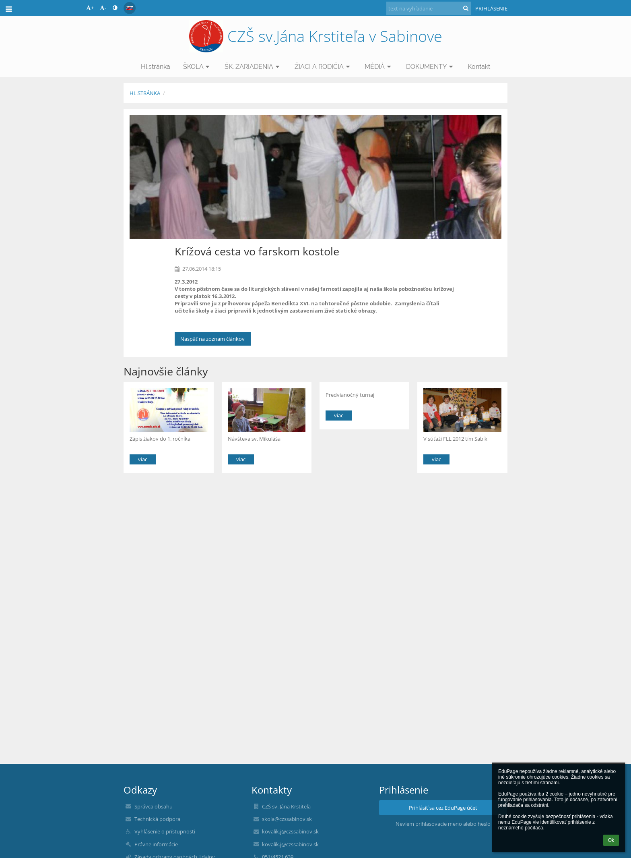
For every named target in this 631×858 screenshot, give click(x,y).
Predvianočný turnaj (350, 394)
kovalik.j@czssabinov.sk (290, 831)
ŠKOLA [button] (197, 66)
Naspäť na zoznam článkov (212, 338)
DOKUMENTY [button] (430, 66)
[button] (130, 8)
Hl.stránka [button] (155, 66)
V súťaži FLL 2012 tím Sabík (455, 438)
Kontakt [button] (479, 66)
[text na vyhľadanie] (428, 8)
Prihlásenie (491, 8)
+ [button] (90, 7)
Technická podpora (157, 819)
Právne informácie (156, 844)
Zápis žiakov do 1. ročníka (160, 438)
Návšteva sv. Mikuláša (254, 438)
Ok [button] (611, 840)
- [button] (103, 7)
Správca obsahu (153, 806)
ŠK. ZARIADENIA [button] (253, 66)
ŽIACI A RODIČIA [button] (323, 66)
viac (142, 459)
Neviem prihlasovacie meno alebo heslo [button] (443, 823)
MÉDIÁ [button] (379, 66)
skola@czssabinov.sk (287, 819)
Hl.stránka (145, 93)
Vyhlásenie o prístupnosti (164, 831)
